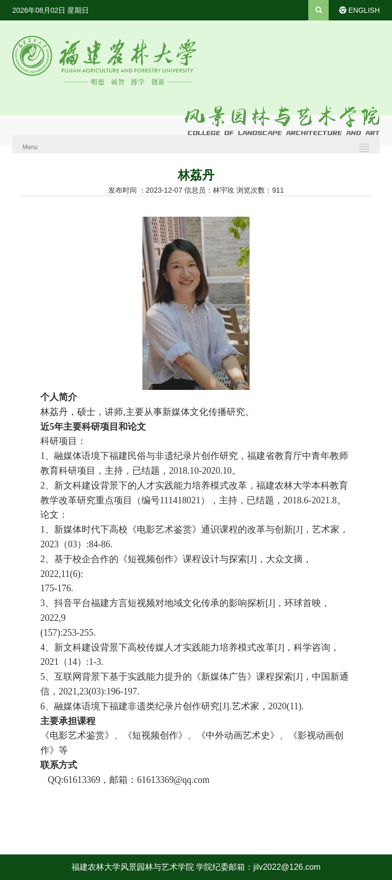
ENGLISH (364, 10)
